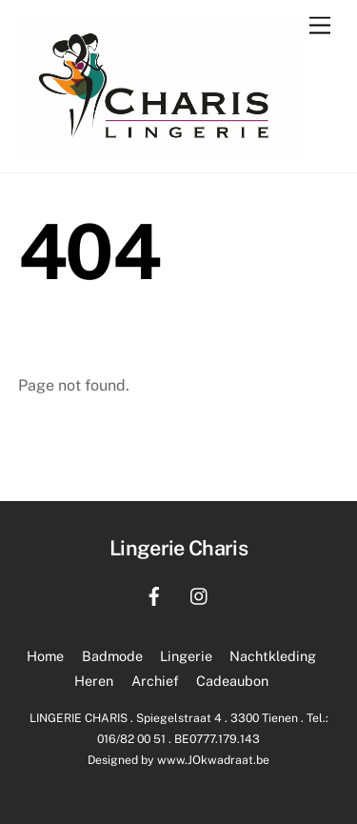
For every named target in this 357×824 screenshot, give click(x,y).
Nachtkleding (272, 656)
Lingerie (186, 656)
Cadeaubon (232, 681)
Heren (93, 681)
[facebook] (154, 594)
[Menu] (320, 26)
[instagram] (200, 594)
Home (45, 656)
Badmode (112, 656)
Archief (155, 681)
